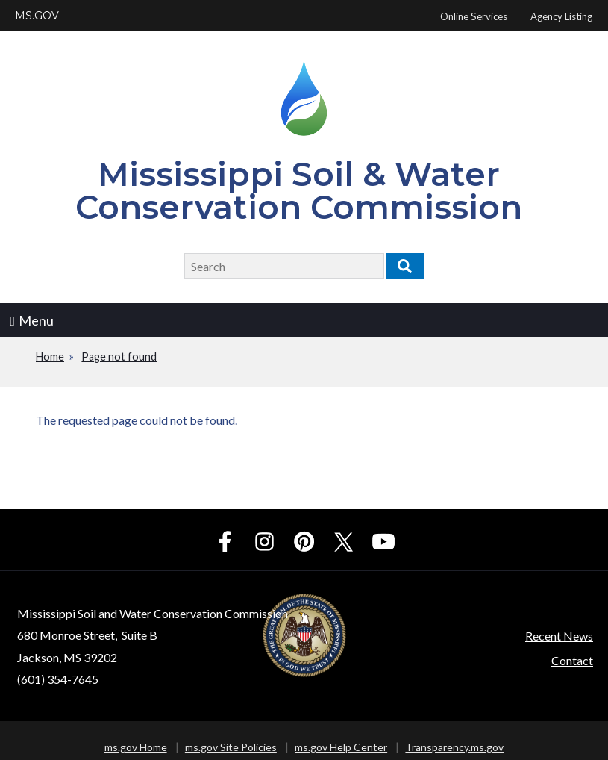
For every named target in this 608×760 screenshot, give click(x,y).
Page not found (119, 356)
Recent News (559, 636)
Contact (572, 660)
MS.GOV (37, 15)
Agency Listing (561, 17)
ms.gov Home (135, 747)
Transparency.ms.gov (454, 747)
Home (50, 356)
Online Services (473, 17)
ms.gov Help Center (341, 747)
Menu (32, 320)
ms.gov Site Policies (231, 747)
